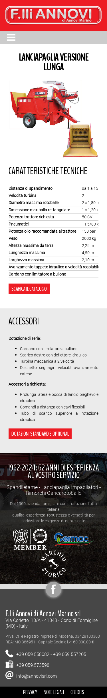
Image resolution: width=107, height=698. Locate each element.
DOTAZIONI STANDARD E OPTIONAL (40, 434)
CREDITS (77, 692)
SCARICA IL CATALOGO (29, 289)
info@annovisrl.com (36, 676)
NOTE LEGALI (54, 692)
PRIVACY (30, 692)
